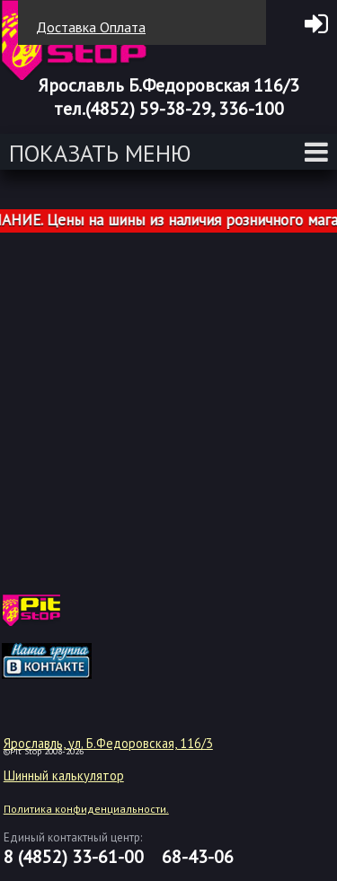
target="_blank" (69, 617)
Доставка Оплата (91, 27)
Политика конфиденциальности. (86, 808)
